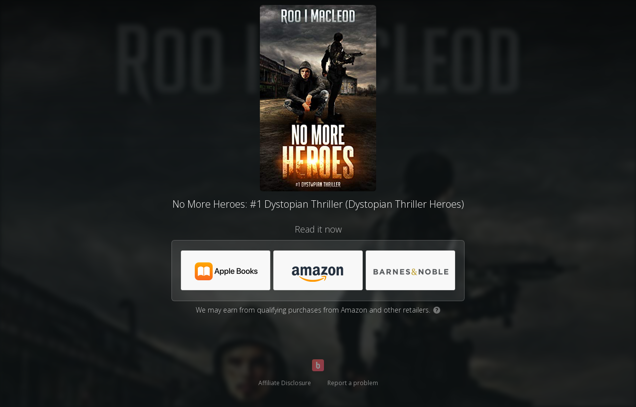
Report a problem (352, 383)
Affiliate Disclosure (284, 383)
